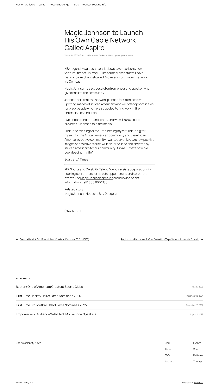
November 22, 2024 (194, 305)
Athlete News (92, 55)
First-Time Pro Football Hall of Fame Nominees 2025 (51, 305)
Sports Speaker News (123, 55)
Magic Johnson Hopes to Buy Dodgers (91, 194)
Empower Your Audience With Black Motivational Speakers (56, 314)
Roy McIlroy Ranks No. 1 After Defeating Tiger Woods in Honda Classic (160, 239)
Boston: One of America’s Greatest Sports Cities (49, 286)
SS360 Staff (79, 55)
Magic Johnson (72, 211)
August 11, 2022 (196, 314)
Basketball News (106, 55)
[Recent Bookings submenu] (70, 4)
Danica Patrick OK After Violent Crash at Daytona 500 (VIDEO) (54, 239)
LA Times (82, 159)
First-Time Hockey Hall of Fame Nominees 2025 (48, 296)
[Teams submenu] (46, 4)
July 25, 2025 (197, 286)
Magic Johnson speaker (96, 178)
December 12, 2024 (194, 295)
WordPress (198, 382)
